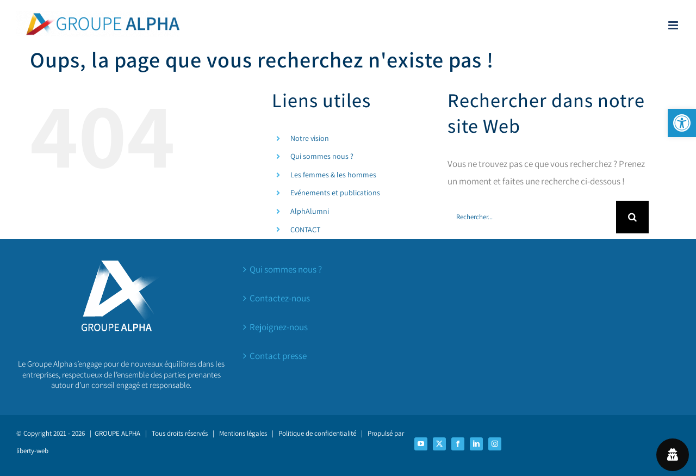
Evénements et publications (335, 192)
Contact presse (278, 356)
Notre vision (309, 138)
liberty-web (32, 450)
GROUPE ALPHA (117, 433)
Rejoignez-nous (279, 327)
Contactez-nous (280, 298)
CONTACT (305, 229)
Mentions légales (243, 433)
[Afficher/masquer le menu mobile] (674, 25)
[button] (682, 123)
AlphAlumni (309, 211)
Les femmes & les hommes (333, 175)
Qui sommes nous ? (321, 156)
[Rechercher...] (532, 217)
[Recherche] (632, 217)
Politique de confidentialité (317, 433)
